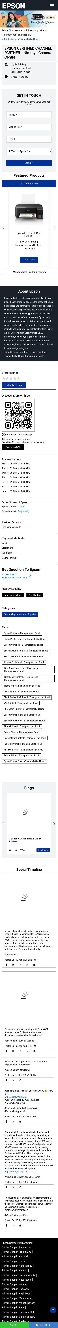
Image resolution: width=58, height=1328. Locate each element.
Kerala (20, 506)
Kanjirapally (23, 511)
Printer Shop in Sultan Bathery (18, 1316)
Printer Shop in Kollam (14, 1284)
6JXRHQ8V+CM (9, 574)
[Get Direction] (30, 576)
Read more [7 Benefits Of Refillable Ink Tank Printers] (43, 850)
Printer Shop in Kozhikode (16, 1293)
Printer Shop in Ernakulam (16, 1251)
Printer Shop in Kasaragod (16, 1279)
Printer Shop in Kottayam (16, 1289)
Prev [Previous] (4, 228)
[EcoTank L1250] (29, 209)
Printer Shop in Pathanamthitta (19, 1312)
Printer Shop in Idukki (14, 1261)
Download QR (13, 447)
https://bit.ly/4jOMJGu (15, 1097)
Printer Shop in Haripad (15, 1256)
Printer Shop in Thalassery (16, 1321)
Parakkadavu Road (13, 595)
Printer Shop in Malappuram (17, 1298)
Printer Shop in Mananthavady (18, 1302)
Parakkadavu (34, 595)
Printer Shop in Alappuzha (16, 1247)
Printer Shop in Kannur (14, 1270)
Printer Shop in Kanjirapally (17, 1265)
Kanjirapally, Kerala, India (14, 577)
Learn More (29, 259)
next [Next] (54, 228)
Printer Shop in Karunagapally (18, 1275)
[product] (29, 151)
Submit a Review (14, 385)
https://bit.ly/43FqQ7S (15, 1171)
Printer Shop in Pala (13, 1307)
